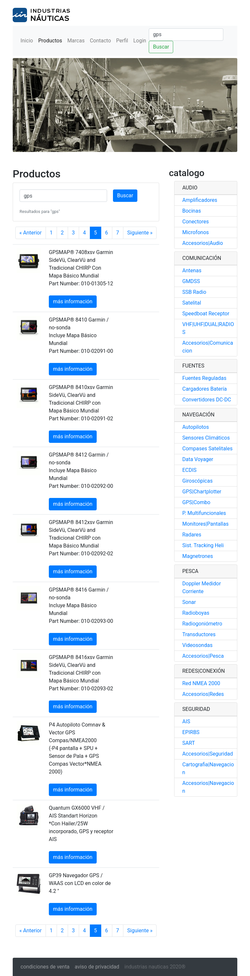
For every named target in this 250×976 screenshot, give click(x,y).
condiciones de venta (45, 967)
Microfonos (195, 232)
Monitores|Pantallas (205, 524)
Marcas (76, 41)
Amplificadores (199, 200)
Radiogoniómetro (202, 624)
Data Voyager (197, 459)
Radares (191, 535)
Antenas (191, 270)
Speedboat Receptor (205, 313)
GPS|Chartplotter (201, 491)
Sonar (189, 602)
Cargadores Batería (204, 389)
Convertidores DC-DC (206, 400)
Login (139, 41)
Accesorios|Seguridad (207, 754)
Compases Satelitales (207, 448)
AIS (186, 721)
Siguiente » (140, 233)
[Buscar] (186, 34)
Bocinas (191, 211)
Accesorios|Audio (202, 243)
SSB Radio (194, 292)
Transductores (198, 634)
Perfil (122, 41)
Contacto (100, 41)
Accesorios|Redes (203, 694)
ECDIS (189, 470)
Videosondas (197, 645)
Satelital (191, 303)
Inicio (27, 41)
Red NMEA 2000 (201, 683)
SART (188, 743)
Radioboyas (195, 613)
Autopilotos (195, 427)
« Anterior (31, 233)
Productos (50, 41)
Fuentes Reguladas (204, 378)
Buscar (161, 47)
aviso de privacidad (97, 967)
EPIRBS (191, 732)
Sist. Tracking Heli (203, 545)
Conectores (195, 221)
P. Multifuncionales (204, 513)
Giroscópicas (197, 481)
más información (72, 301)
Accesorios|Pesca (203, 656)
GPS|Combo (196, 502)
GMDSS (191, 281)
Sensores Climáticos (206, 438)
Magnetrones (197, 556)
